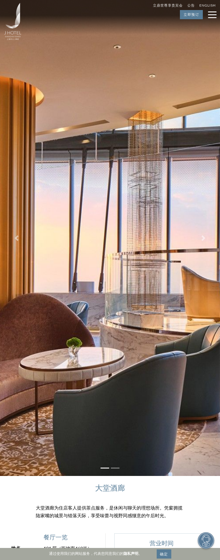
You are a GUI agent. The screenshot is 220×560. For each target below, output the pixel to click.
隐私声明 (130, 553)
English (207, 5)
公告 (191, 5)
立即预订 (191, 14)
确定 (164, 554)
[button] (16, 238)
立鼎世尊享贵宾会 (168, 5)
